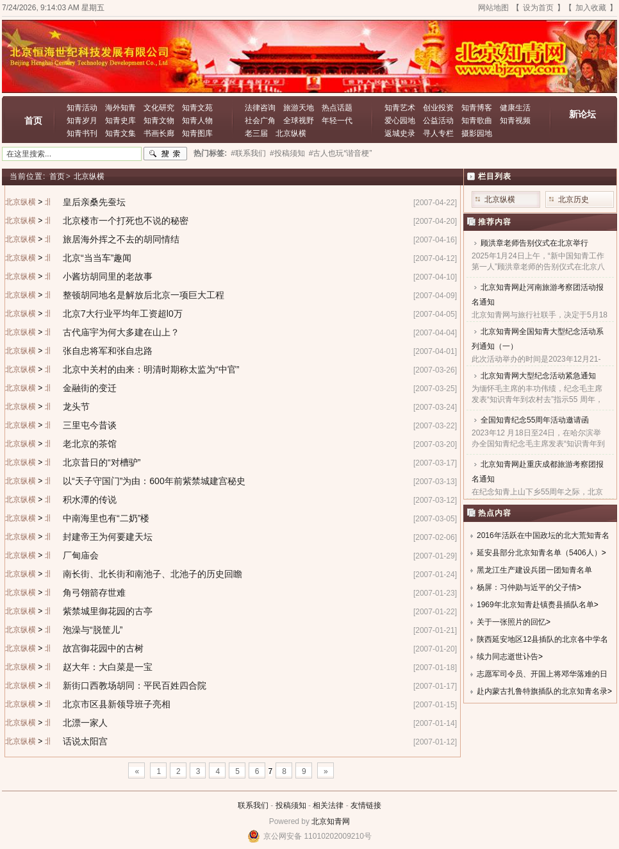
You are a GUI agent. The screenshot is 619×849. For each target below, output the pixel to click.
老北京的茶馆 (90, 444)
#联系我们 (248, 153)
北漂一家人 (85, 723)
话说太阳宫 (85, 741)
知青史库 (120, 120)
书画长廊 (159, 133)
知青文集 (120, 133)
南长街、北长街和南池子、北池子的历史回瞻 (152, 574)
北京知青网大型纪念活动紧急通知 (538, 375)
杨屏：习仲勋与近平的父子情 (527, 587)
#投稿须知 (287, 153)
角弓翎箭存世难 (94, 592)
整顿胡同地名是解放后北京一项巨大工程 (143, 295)
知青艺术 (399, 107)
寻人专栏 (438, 133)
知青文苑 (197, 107)
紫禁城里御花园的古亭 (108, 611)
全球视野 (298, 120)
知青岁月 (82, 120)
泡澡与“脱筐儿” (92, 630)
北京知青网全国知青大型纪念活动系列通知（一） (538, 339)
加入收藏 (590, 7)
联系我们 (253, 805)
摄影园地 (476, 133)
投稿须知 (291, 805)
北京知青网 (330, 821)
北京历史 (573, 199)
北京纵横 (291, 133)
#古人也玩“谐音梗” (340, 153)
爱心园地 (399, 120)
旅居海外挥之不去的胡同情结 (121, 239)
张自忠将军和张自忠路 (108, 351)
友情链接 (366, 805)
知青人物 (197, 120)
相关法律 (328, 805)
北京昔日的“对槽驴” (101, 462)
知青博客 (476, 107)
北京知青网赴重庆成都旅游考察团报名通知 (538, 471)
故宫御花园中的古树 (103, 648)
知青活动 (82, 107)
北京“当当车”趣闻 (97, 258)
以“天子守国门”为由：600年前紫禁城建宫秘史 (154, 481)
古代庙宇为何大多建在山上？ (121, 332)
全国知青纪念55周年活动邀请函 (535, 420)
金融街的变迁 (90, 388)
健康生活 (515, 107)
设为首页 (538, 7)
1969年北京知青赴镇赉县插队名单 (535, 604)
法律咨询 (260, 107)
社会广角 (260, 120)
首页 (33, 120)
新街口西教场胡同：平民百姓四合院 (134, 685)
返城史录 (399, 133)
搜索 (165, 154)
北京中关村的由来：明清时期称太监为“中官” (151, 369)
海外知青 (120, 107)
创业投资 (438, 107)
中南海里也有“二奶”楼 (106, 518)
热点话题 (337, 107)
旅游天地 (298, 107)
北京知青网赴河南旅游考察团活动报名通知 (538, 295)
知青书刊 (82, 133)
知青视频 (515, 120)
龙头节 (76, 406)
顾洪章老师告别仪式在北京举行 (534, 243)
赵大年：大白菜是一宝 (108, 667)
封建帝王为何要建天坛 (108, 537)
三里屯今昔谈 (90, 425)
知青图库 (197, 133)
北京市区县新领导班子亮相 (116, 704)
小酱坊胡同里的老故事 (108, 276)
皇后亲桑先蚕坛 (94, 202)
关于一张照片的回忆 (511, 622)
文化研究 (159, 107)
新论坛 (582, 114)
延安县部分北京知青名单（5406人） (539, 552)
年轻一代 (337, 120)
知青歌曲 (476, 120)
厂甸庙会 (81, 555)
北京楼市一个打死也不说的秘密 (125, 220)
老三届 (256, 133)
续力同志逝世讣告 (507, 656)
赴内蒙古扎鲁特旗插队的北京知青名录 (542, 691)
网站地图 (493, 7)
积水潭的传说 (90, 499)
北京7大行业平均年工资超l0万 (123, 313)
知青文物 (159, 120)
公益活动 (438, 120)
